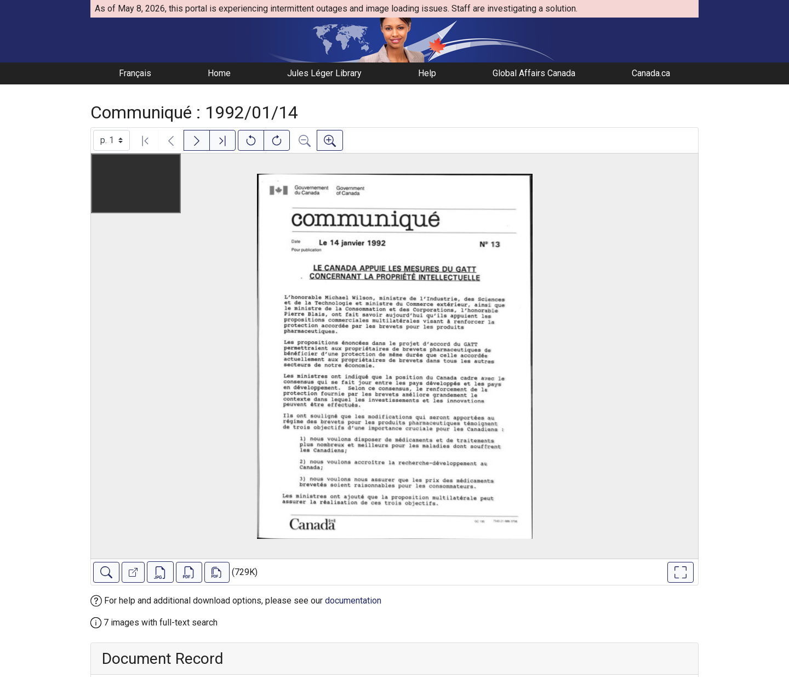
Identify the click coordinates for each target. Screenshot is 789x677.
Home (219, 73)
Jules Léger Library (324, 73)
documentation (353, 600)
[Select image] (111, 140)
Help (427, 73)
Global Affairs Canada (534, 73)
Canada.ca (651, 73)
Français (135, 73)
